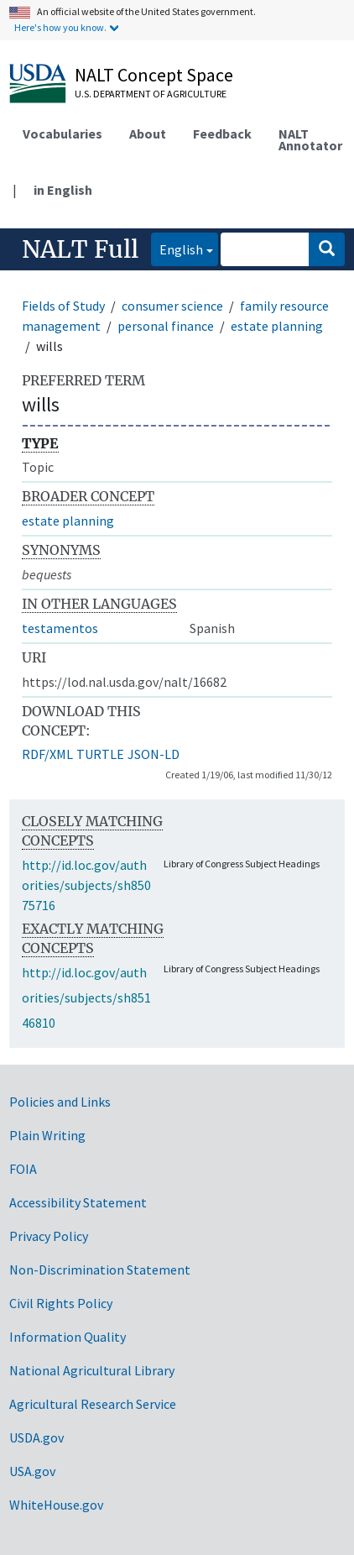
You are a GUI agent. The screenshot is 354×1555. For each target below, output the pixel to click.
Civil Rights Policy (60, 1303)
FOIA (23, 1168)
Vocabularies (62, 133)
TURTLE (100, 754)
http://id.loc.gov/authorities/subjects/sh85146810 (86, 997)
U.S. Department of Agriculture (150, 93)
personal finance (165, 325)
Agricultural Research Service (92, 1403)
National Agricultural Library (91, 1370)
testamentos (60, 628)
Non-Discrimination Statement (99, 1269)
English (177, 248)
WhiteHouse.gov (56, 1504)
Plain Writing (47, 1135)
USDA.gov (36, 1437)
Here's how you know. (60, 27)
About (147, 133)
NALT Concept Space (154, 74)
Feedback (222, 133)
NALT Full (80, 249)
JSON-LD (154, 754)
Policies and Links (60, 1101)
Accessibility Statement (78, 1202)
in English (63, 189)
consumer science (172, 305)
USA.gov (32, 1471)
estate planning (277, 325)
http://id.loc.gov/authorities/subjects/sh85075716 (86, 885)
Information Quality (67, 1336)
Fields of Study (63, 305)
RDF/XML (47, 754)
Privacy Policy (48, 1236)
